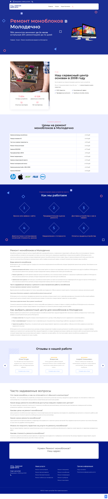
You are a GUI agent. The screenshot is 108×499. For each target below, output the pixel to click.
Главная (50, 6)
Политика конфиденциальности (86, 477)
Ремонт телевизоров (64, 480)
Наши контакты (65, 6)
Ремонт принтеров (63, 485)
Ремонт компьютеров (41, 475)
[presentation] (5, 371)
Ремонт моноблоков (63, 477)
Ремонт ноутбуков (63, 483)
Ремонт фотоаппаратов (42, 477)
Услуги (57, 6)
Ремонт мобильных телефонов (44, 483)
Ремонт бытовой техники (42, 480)
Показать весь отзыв (24, 376)
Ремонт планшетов (63, 475)
